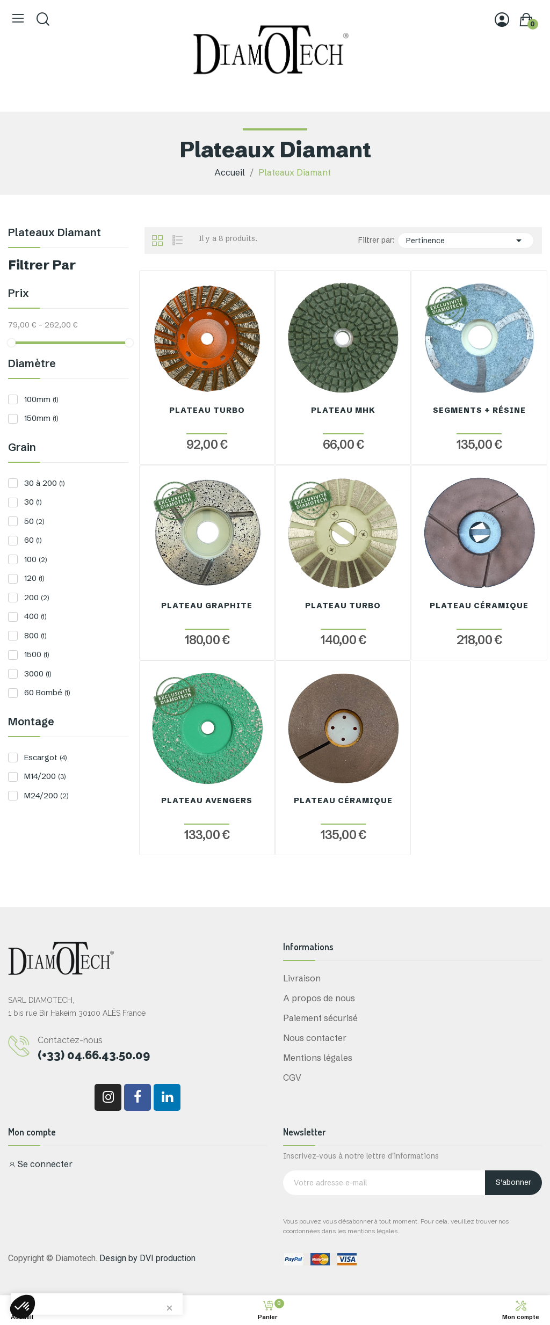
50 (34, 521)
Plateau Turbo (207, 410)
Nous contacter (314, 1037)
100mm (41, 399)
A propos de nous (319, 998)
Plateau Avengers (206, 800)
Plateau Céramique (479, 605)
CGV (292, 1077)
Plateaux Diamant (54, 233)
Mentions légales (317, 1057)
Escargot (45, 757)
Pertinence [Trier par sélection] (465, 240)
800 (35, 635)
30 (32, 502)
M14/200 (45, 776)
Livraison (302, 978)
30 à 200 (44, 483)
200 (36, 597)
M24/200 (46, 795)
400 (35, 616)
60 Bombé (47, 692)
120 (34, 578)
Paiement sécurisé (320, 1018)
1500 (36, 654)
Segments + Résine (479, 410)
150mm (41, 418)
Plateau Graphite (206, 605)
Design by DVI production (147, 1258)
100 (35, 559)
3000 (37, 673)
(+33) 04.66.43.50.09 (94, 1055)
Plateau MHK (343, 410)
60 (32, 540)
